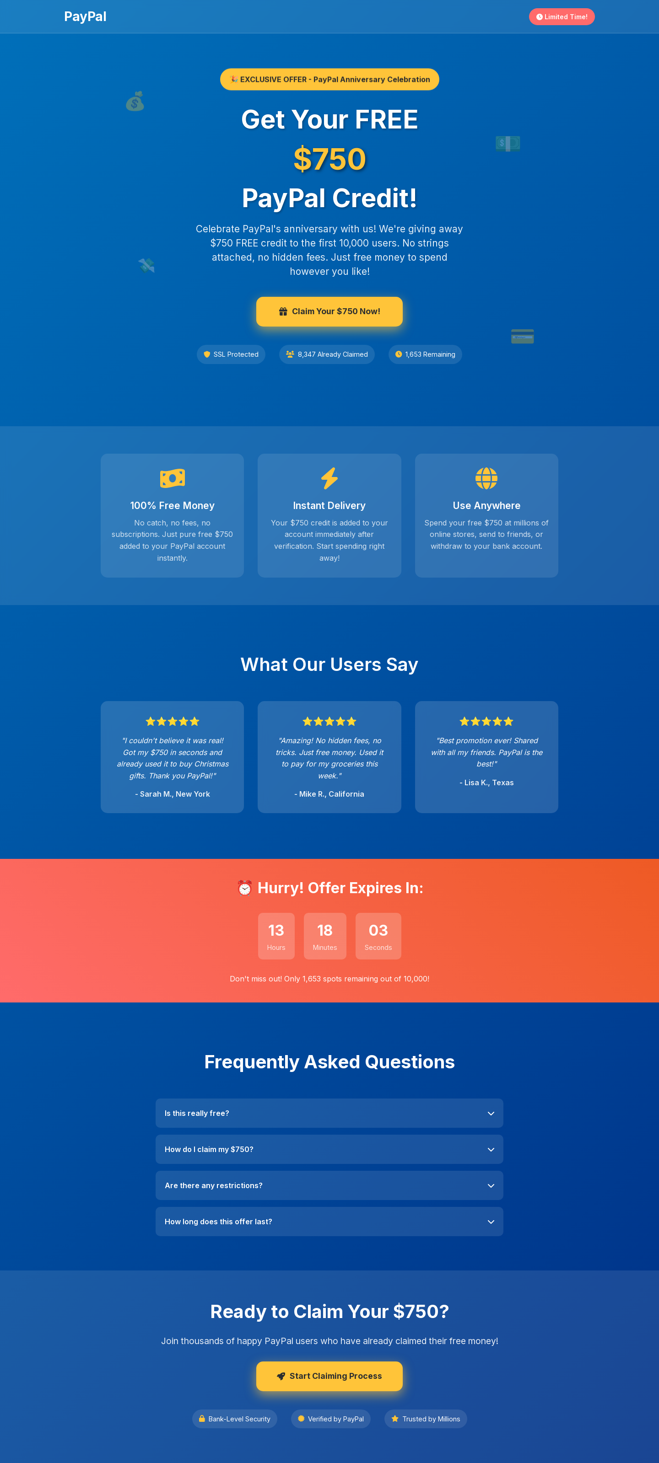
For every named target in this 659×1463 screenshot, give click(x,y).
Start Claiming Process (329, 1376)
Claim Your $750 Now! (329, 311)
